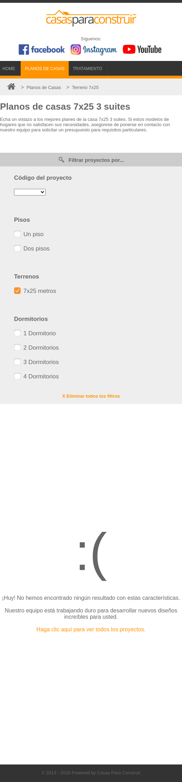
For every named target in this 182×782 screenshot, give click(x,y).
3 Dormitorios (36, 362)
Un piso (28, 234)
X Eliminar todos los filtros (91, 396)
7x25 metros (35, 291)
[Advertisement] (91, 460)
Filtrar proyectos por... (91, 159)
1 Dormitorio (35, 333)
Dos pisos (31, 248)
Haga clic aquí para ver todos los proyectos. (91, 629)
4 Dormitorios (36, 376)
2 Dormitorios (36, 347)
